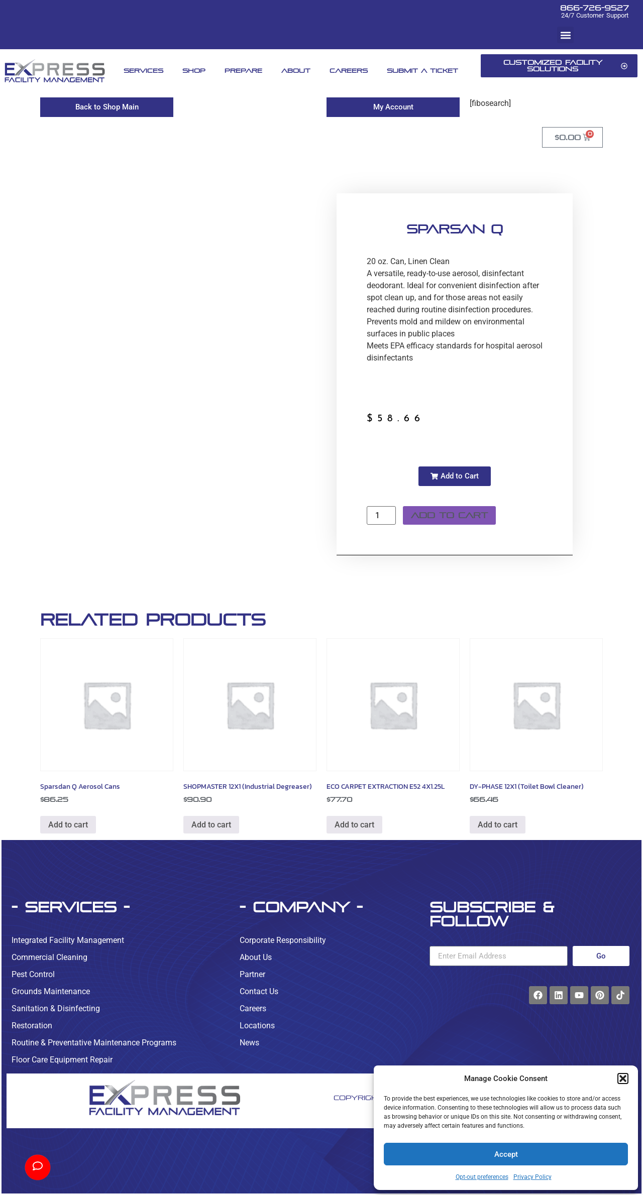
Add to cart (449, 515)
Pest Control (33, 974)
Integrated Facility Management (68, 940)
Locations (257, 1025)
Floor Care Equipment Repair (62, 1059)
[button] (623, 1078)
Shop (193, 70)
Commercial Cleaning (49, 957)
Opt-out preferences (482, 1176)
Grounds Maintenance (51, 991)
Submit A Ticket (422, 70)
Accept (506, 1154)
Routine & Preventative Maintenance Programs (94, 1042)
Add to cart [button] (68, 824)
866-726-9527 (594, 8)
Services (143, 70)
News (249, 1042)
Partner (252, 974)
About (295, 70)
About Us (256, 957)
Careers (349, 70)
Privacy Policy (532, 1176)
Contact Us (259, 991)
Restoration (32, 1025)
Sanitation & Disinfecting (56, 1008)
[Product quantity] (381, 515)
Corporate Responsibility (283, 940)
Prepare (243, 70)
